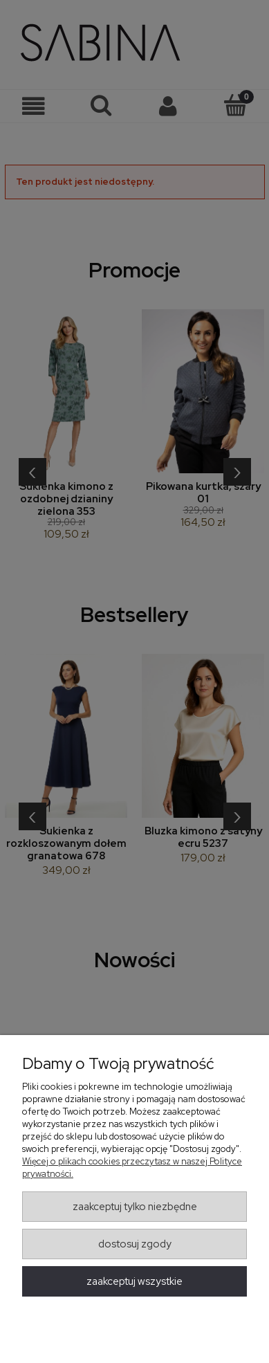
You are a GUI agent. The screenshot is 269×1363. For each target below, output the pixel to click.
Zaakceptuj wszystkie (134, 1281)
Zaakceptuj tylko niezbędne (135, 1207)
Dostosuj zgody (134, 1244)
